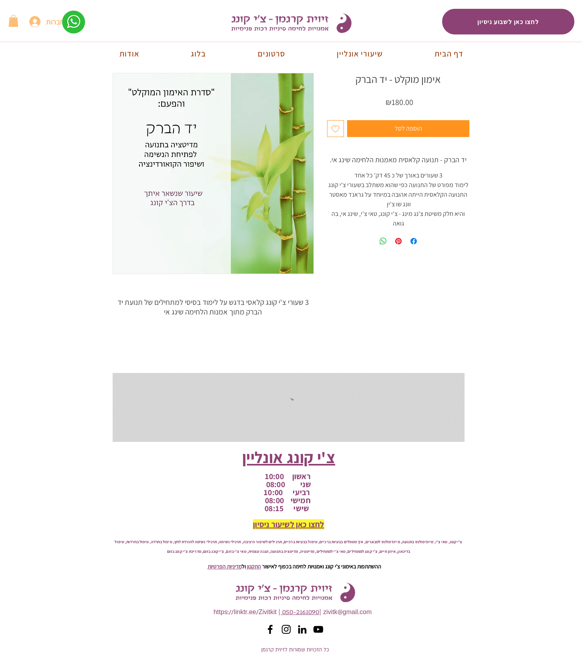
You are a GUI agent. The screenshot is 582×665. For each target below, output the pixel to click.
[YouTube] (318, 629)
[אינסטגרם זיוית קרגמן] (286, 629)
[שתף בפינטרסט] (398, 241)
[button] (13, 21)
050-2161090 (300, 612)
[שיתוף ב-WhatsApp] (383, 241)
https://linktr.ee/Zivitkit (245, 612)
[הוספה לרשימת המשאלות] (335, 128)
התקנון (253, 566)
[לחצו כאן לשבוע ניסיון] (508, 21)
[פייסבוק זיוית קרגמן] (270, 629)
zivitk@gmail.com (347, 612)
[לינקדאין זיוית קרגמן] (302, 629)
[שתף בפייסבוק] (413, 241)
